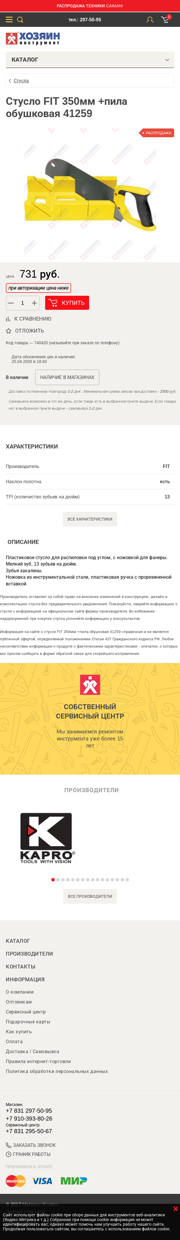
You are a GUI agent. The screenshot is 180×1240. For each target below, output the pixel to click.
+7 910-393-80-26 (29, 1118)
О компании (19, 991)
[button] (34, 303)
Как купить (19, 1031)
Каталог (18, 941)
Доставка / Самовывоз (32, 1051)
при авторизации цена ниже (38, 288)
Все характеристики (90, 519)
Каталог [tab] (91, 59)
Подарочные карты (28, 1021)
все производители (90, 896)
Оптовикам (19, 1001)
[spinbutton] (22, 303)
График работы (28, 1154)
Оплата (14, 1041)
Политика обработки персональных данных (57, 1071)
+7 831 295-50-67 (29, 1131)
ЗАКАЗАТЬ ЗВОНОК (31, 1145)
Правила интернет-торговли (38, 1061)
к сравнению (32, 319)
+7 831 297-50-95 (29, 1110)
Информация (25, 979)
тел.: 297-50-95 (84, 19)
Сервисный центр (26, 1011)
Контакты (21, 967)
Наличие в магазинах (67, 377)
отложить (29, 331)
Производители (29, 954)
